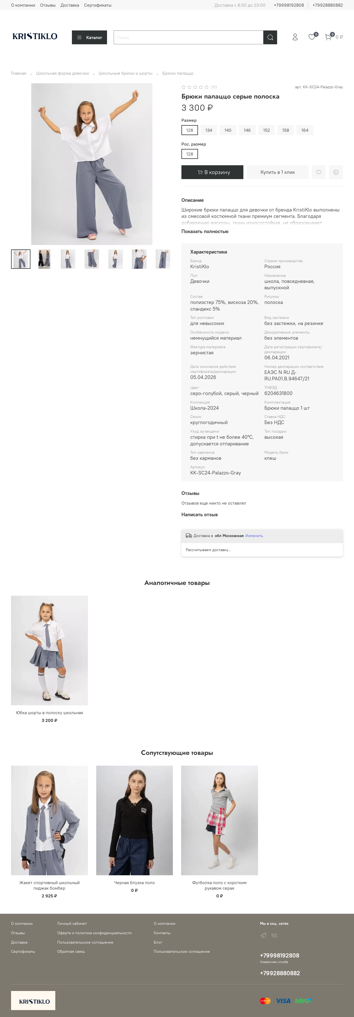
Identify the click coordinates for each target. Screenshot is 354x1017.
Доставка (70, 5)
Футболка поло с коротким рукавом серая (219, 885)
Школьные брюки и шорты (125, 73)
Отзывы (48, 5)
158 (285, 130)
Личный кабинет (72, 923)
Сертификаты (97, 5)
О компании (23, 5)
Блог (158, 942)
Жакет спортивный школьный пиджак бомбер (49, 885)
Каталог (89, 37)
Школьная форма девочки (62, 73)
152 (266, 130)
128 (189, 130)
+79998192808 (289, 5)
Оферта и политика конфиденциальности (94, 932)
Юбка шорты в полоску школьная (49, 712)
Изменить (254, 535)
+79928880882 (328, 5)
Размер (189, 120)
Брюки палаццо (178, 73)
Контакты (162, 932)
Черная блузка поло (134, 882)
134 (208, 130)
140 (228, 130)
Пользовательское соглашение (85, 942)
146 (247, 130)
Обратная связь (71, 951)
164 (304, 130)
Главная (18, 73)
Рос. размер (193, 144)
